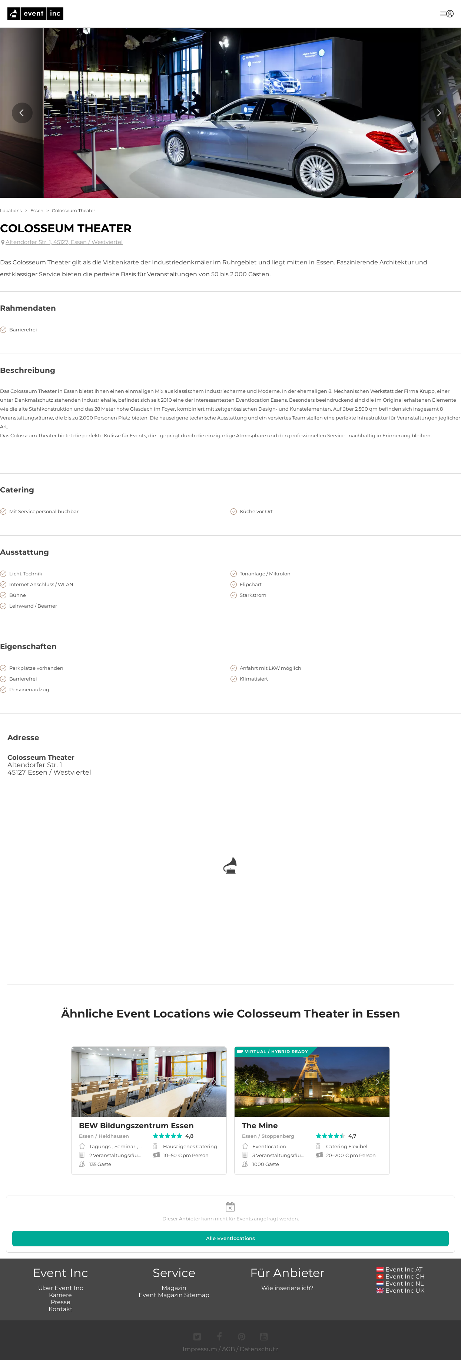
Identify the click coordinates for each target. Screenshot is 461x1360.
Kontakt (61, 1309)
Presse (60, 1302)
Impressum (200, 1349)
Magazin (174, 1288)
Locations (11, 210)
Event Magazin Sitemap (174, 1295)
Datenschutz (259, 1349)
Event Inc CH (401, 1276)
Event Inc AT (399, 1269)
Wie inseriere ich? (287, 1288)
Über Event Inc (60, 1288)
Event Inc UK (400, 1290)
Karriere (60, 1295)
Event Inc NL (400, 1283)
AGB (228, 1349)
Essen (36, 210)
